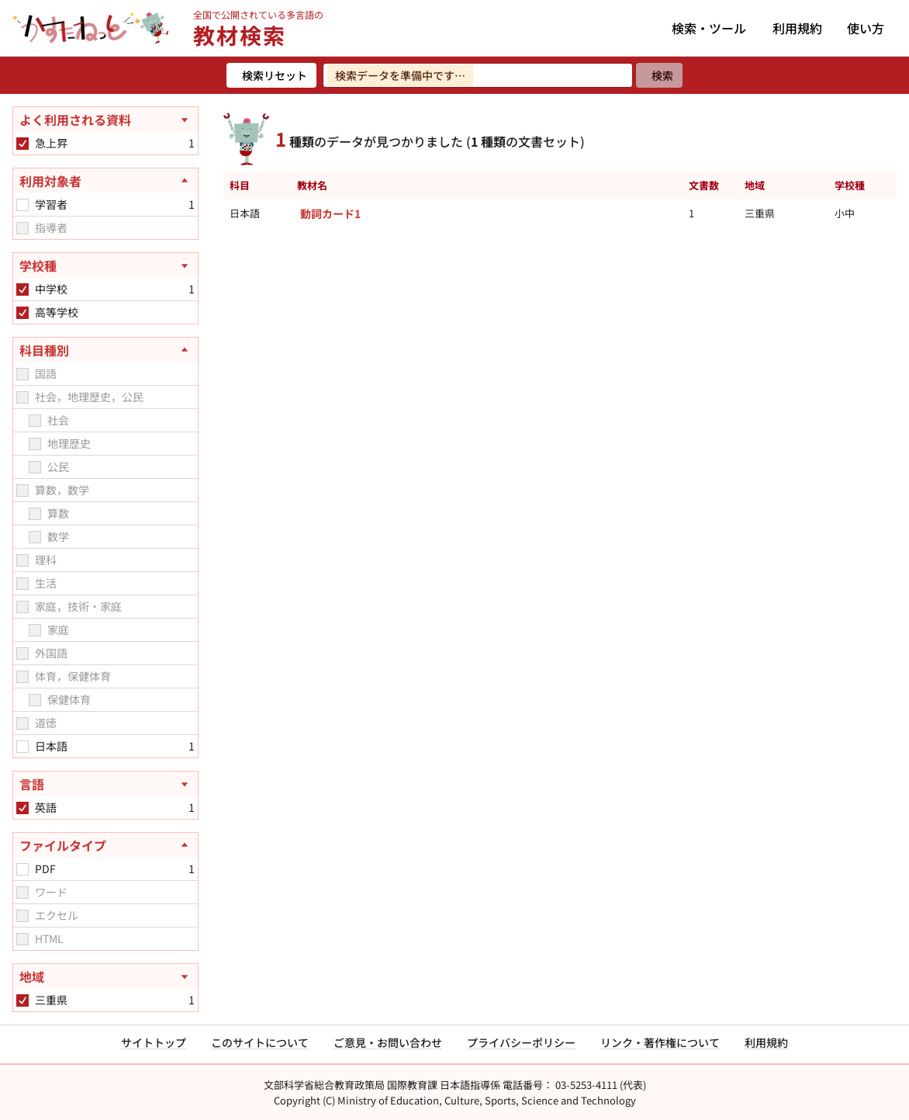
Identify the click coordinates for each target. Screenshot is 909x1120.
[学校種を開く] (105, 265)
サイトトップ (153, 1042)
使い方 (865, 28)
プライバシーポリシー (521, 1042)
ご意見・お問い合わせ (388, 1042)
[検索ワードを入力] (477, 75)
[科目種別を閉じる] (105, 350)
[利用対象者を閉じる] (105, 180)
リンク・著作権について (660, 1042)
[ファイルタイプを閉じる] (105, 845)
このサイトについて (260, 1042)
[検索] (659, 75)
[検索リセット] (271, 75)
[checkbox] (22, 143)
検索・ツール (709, 28)
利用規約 (797, 28)
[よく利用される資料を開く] (105, 119)
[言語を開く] (105, 784)
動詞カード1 (330, 213)
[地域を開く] (105, 976)
